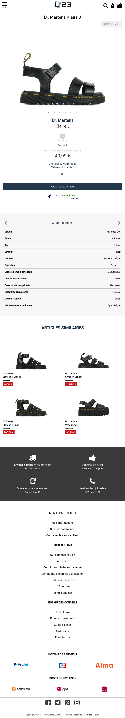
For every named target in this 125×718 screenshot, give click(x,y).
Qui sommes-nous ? (62, 554)
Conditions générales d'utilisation (62, 573)
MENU (4, 5)
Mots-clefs (62, 631)
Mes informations (63, 522)
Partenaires (62, 561)
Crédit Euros (62, 612)
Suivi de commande (62, 529)
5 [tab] (70, 113)
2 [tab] (54, 113)
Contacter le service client (62, 535)
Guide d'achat (62, 624)
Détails (74, 198)
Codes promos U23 (62, 580)
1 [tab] (49, 113)
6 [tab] (76, 113)
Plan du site (62, 637)
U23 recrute (62, 586)
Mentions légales (91, 714)
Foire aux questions (62, 618)
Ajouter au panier (62, 186)
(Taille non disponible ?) (62, 167)
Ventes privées (62, 592)
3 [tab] (60, 113)
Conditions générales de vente (62, 567)
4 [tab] (65, 113)
